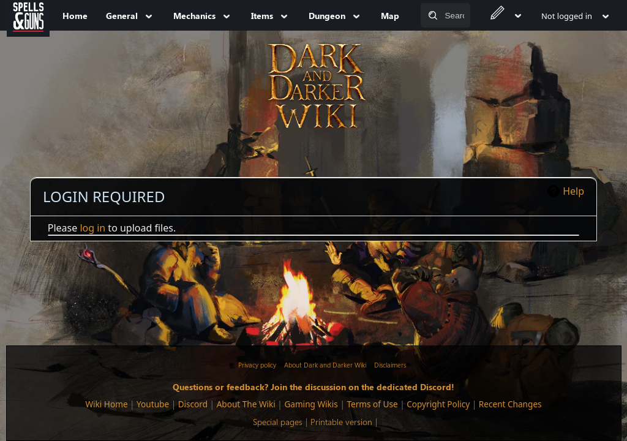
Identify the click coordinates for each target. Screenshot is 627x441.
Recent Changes (510, 404)
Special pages (277, 422)
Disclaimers (390, 365)
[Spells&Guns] (28, 15)
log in (92, 228)
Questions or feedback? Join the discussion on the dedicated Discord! (313, 386)
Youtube (153, 404)
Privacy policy (257, 365)
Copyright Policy (438, 404)
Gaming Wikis (310, 404)
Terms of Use (372, 404)
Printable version (341, 422)
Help (573, 191)
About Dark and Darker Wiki (325, 365)
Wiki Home (106, 404)
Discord (193, 404)
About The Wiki (246, 404)
